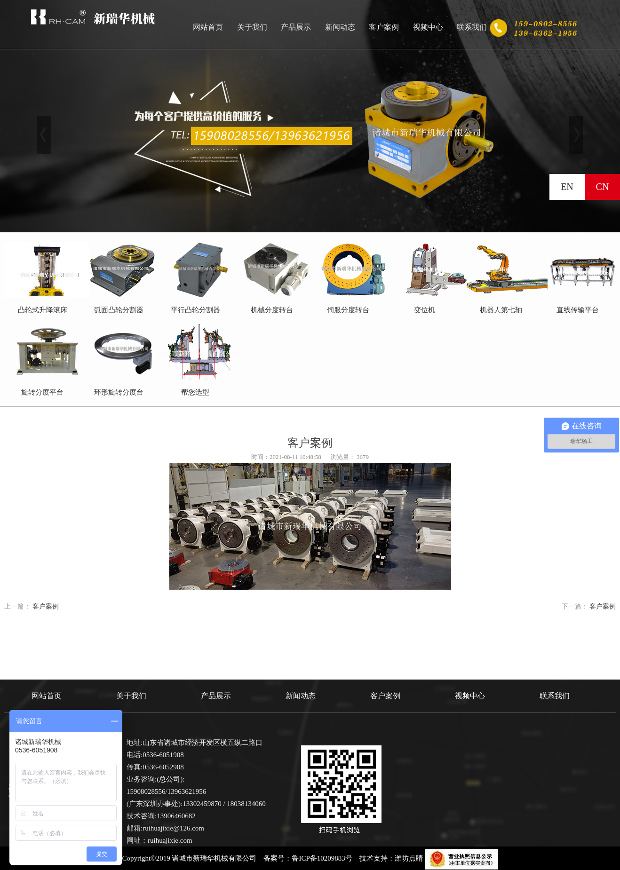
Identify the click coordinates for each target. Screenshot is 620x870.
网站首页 (208, 27)
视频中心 (428, 27)
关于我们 (252, 27)
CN (602, 187)
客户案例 (384, 27)
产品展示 (296, 27)
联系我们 (472, 27)
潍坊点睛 (409, 858)
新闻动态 (340, 27)
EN (567, 187)
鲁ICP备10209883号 (322, 858)
